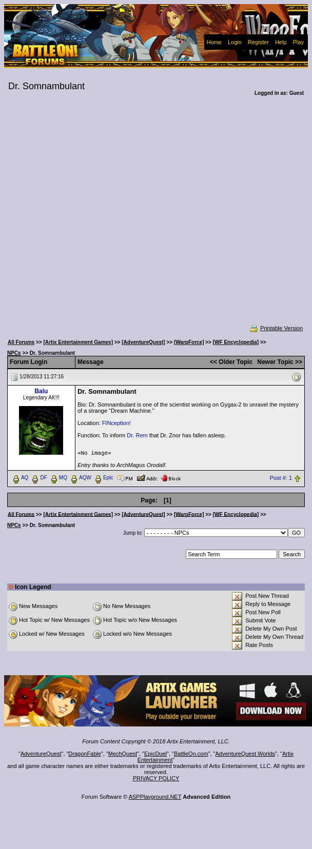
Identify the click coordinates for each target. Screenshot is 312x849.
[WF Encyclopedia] (236, 342)
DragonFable (84, 754)
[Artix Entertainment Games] (78, 342)
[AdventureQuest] (143, 342)
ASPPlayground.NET (155, 797)
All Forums (21, 342)
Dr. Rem (137, 435)
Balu (41, 391)
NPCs (14, 353)
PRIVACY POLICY (156, 778)
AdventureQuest (41, 754)
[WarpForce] (189, 342)
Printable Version (276, 328)
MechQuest (122, 754)
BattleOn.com (191, 754)
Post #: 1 (281, 478)
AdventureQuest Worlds (246, 754)
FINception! (116, 423)
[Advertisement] (105, 217)
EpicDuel (155, 754)
